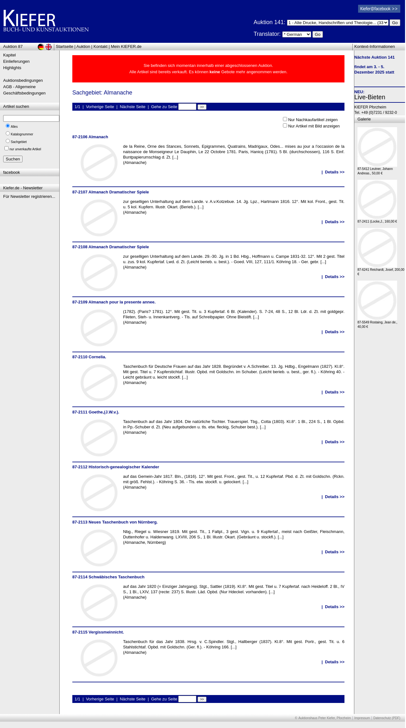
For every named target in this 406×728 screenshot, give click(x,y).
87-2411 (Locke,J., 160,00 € (377, 220)
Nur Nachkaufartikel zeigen (312, 119)
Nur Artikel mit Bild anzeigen (314, 126)
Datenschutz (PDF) (386, 718)
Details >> (334, 172)
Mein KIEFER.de (126, 46)
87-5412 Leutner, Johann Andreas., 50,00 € (377, 169)
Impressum (362, 718)
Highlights (12, 67)
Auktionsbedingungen (23, 80)
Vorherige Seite (100, 106)
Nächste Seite (133, 106)
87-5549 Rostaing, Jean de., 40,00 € (377, 322)
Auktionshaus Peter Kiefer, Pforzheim (324, 718)
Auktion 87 (13, 46)
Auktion (83, 46)
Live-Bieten (369, 97)
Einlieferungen (16, 61)
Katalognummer (22, 134)
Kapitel (9, 55)
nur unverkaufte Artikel (25, 149)
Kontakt (101, 46)
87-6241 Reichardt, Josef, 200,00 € (380, 270)
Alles (14, 126)
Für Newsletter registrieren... (29, 196)
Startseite (64, 46)
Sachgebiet (19, 142)
